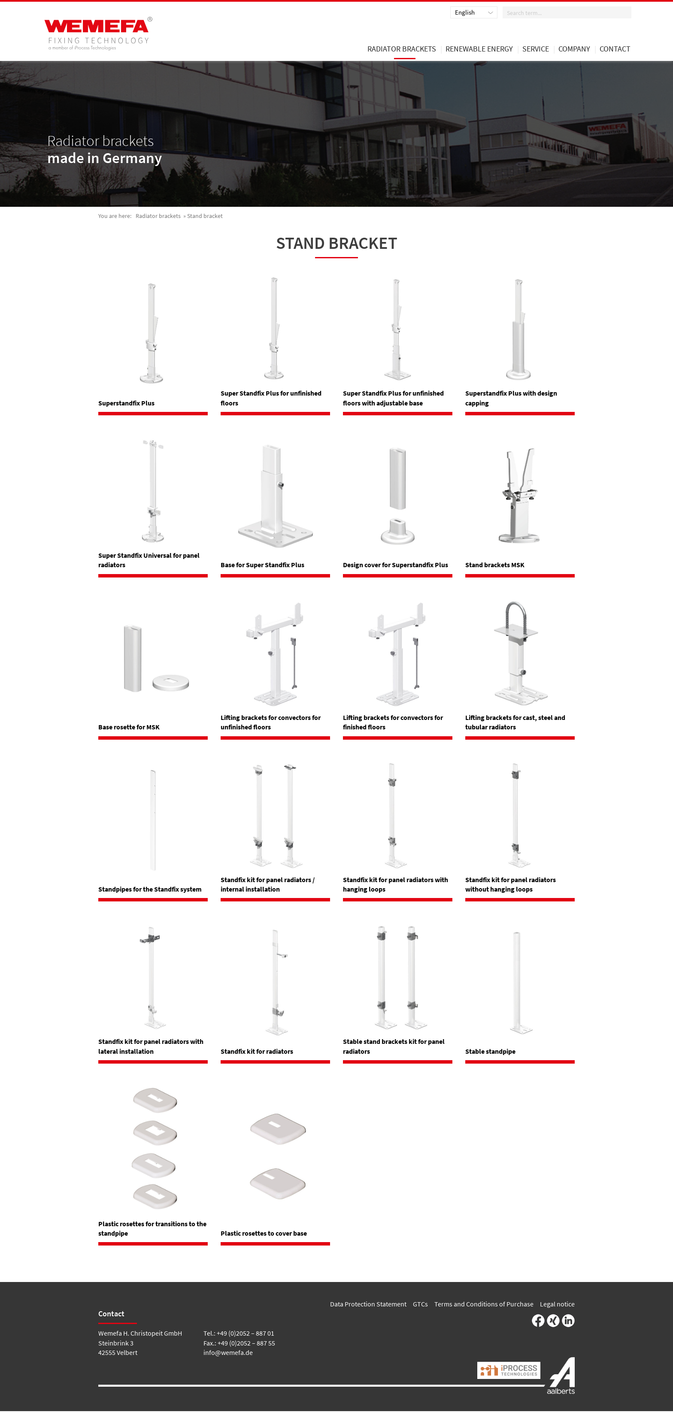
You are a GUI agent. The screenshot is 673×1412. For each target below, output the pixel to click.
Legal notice (557, 1304)
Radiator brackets (158, 216)
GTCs (420, 1304)
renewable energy (479, 50)
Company (574, 50)
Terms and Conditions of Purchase (484, 1304)
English (465, 13)
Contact (615, 50)
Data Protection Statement (368, 1304)
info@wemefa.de (228, 1353)
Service (535, 50)
